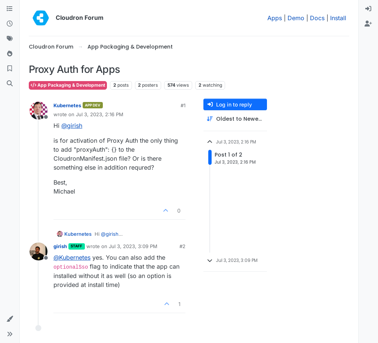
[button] (9, 319)
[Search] (9, 84)
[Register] (368, 24)
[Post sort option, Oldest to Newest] (235, 119)
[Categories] (9, 9)
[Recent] (9, 24)
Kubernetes (67, 105)
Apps (274, 18)
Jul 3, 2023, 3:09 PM (133, 246)
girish (60, 246)
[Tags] (9, 39)
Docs (317, 18)
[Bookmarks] (9, 69)
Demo (296, 18)
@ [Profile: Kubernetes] (71, 257)
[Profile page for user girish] (38, 251)
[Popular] (9, 54)
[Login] (368, 9)
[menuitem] (368, 9)
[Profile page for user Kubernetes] (38, 111)
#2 (182, 246)
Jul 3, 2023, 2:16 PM (99, 114)
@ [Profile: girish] (71, 125)
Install (338, 18)
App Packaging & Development (68, 85)
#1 (183, 105)
